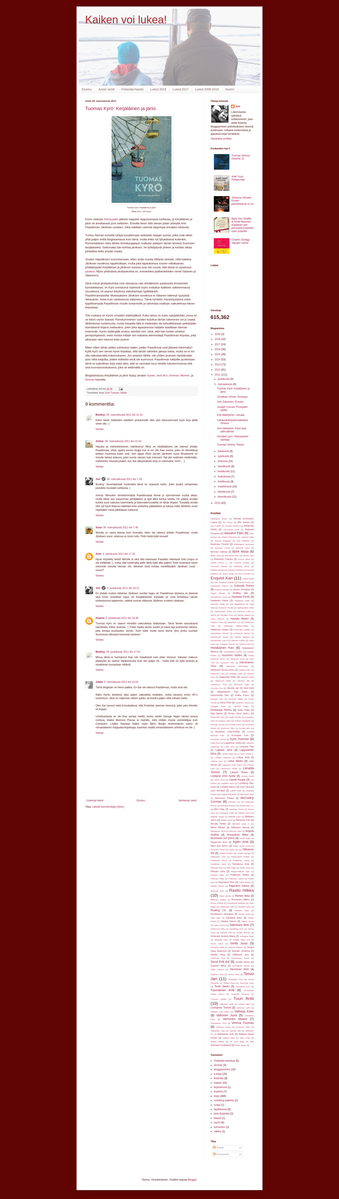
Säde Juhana (217, 969)
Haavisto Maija (218, 604)
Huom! (229, 89)
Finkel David (248, 579)
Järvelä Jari (233, 688)
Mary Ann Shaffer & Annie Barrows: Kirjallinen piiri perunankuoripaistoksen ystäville (243, 225)
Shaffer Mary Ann (241, 940)
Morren (185, 375)
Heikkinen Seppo (220, 629)
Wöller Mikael (217, 1041)
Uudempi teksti (94, 800)
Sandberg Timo (236, 929)
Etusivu (87, 89)
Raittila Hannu (217, 886)
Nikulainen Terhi (218, 831)
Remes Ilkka (242, 895)
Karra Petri (225, 702)
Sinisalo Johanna (241, 951)
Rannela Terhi (217, 891)
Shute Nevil (217, 943)
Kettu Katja (244, 710)
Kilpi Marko (217, 713)
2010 (218, 502)
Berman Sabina (219, 551)
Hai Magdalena (237, 604)
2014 (218, 359)
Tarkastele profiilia (221, 138)
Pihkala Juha (218, 871)
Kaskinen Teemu (243, 702)
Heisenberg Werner (220, 633)
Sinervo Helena (235, 947)
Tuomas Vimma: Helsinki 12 (241, 157)
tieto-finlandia (221, 1113)
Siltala (123, 392)
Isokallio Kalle (235, 673)
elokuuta (223, 461)
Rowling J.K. (219, 910)
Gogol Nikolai (218, 593)
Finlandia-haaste (132, 89)
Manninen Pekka (224, 798)
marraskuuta (225, 384)
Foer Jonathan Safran (224, 582)
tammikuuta (225, 496)
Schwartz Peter (247, 936)
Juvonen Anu (217, 688)
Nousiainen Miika (237, 834)
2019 (218, 334)
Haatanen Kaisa (219, 600)
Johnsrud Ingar (241, 684)
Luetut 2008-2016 (207, 89)
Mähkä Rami (244, 813)
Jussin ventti (106, 89)
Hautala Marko (239, 618)
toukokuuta (224, 476)
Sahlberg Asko (234, 917)
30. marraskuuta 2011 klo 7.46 (120, 527)
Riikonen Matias (218, 899)
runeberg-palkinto (224, 1100)
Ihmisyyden (111, 219)
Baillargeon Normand (244, 544)
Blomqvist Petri (232, 555)
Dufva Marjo (228, 574)
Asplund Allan (247, 537)
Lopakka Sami (227, 783)
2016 (218, 349)
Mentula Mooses (228, 805)
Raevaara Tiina (227, 882)
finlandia (219, 1078)
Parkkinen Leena (241, 860)
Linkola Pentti (247, 776)
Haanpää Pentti (241, 596)
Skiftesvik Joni (240, 954)
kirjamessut (220, 1087)
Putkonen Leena (236, 878)
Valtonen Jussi (226, 1015)
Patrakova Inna (240, 864)
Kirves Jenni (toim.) (239, 713)
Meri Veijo (219, 809)
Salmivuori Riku (218, 929)
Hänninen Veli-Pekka (237, 666)
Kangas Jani (217, 699)
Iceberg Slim (244, 670)
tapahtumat (220, 1109)
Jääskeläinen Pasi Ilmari (232, 691)
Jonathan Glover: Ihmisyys (232, 396)
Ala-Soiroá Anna (231, 529)
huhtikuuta (224, 481)
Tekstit (218, 1147)
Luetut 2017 (181, 89)
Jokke (99, 681)
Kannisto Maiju (235, 699)
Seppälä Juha (221, 940)
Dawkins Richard (235, 570)
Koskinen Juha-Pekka (227, 731)
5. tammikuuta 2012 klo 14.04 (121, 681)
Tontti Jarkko (222, 986)
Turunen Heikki (218, 999)
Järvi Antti (248, 688)
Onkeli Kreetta (226, 853)
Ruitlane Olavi (242, 910)
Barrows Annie (222, 548)
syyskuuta (224, 456)
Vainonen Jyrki (243, 1008)
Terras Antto (233, 974)
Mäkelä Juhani (217, 816)
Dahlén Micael (217, 570)
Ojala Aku (233, 849)
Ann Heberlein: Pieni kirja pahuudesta (231, 430)
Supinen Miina (218, 965)
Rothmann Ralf (227, 907)
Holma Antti (244, 644)
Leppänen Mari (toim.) (232, 765)
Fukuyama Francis (220, 586)
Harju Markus (217, 619)
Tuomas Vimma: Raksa (230, 444)
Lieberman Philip (229, 768)
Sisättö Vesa (218, 954)
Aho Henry (227, 522)
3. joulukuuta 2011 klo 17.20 (119, 553)
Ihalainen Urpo (218, 673)
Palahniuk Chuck (219, 860)
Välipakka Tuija (218, 1031)
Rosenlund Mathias (236, 903)
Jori (98, 479)
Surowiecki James (241, 966)
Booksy (100, 414)
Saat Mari (215, 918)
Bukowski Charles (223, 559)
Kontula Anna (235, 724)
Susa (99, 527)
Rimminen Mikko (241, 899)
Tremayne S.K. (243, 986)
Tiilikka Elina (229, 983)
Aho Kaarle (216, 526)
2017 (218, 344)
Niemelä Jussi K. (241, 824)
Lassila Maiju (227, 754)
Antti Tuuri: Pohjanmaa (238, 178)
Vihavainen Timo (219, 1023)
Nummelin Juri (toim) (223, 838)
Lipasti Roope (237, 779)
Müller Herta (226, 820)
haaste (218, 1082)
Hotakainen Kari (222, 647)
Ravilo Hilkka (241, 890)
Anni (98, 553)
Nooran (89, 379)
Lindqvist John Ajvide (223, 776)
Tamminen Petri (239, 969)
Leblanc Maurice (223, 757)
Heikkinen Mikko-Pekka (236, 626)
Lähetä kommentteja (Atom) (108, 806)
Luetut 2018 (158, 89)
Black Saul (216, 555)
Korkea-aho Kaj (246, 728)
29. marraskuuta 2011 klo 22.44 (123, 441)
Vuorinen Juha (243, 1027)
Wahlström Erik (225, 1034)
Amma (100, 441)
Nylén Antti (240, 842)
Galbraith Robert (244, 585)
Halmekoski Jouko (223, 611)
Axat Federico (243, 541)
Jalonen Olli (243, 681)
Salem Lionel (247, 921)
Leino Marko (235, 761)
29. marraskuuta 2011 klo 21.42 (124, 414)
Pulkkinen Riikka (239, 875)
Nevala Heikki (218, 823)
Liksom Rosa (239, 772)
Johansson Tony (219, 684)
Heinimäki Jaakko (242, 629)
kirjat (101, 392)
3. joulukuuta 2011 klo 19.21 (123, 588)
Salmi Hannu (220, 925)
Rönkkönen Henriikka (222, 914)
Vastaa (99, 429)
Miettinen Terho (236, 809)
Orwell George (244, 853)
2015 (218, 354)
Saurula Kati (226, 932)
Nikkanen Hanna (240, 827)
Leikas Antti (243, 757)
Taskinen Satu (217, 974)
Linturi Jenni (219, 780)
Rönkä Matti (244, 914)
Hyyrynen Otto (227, 662)
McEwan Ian (234, 802)
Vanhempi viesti (187, 800)
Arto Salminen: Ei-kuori (230, 401)
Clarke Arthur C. (219, 562)
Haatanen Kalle (241, 600)
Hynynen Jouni (237, 659)
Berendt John (242, 548)
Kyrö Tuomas (112, 392)
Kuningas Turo (240, 735)
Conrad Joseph (241, 562)
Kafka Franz (242, 695)
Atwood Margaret (222, 541)
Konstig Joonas (218, 724)
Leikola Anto (217, 761)
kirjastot (218, 1091)
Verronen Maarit (235, 1019)
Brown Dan (248, 555)
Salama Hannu (228, 921)
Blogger (192, 1179)
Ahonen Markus (232, 526)
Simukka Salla (217, 947)
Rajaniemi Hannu (239, 885)
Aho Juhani (244, 522)
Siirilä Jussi (238, 943)
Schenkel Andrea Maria (223, 936)
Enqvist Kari (222, 578)
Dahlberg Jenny (241, 566)
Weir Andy (245, 1038)
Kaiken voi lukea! (126, 20)
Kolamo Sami (225, 721)
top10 (217, 1122)
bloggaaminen (222, 1069)
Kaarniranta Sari (220, 695)
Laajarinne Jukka (232, 743)
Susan (151, 375)
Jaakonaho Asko (227, 677)
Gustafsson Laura (219, 597)
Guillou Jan (240, 593)
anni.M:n (162, 375)
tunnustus (219, 1127)
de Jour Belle (237, 1041)
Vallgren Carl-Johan (220, 1011)
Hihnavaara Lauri (219, 640)
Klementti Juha (217, 717)
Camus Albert (244, 559)
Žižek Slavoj (240, 1045)
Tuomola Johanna (240, 994)
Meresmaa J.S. (247, 805)
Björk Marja (240, 551)
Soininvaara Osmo (240, 958)
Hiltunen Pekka (238, 640)
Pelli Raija (231, 868)
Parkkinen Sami (218, 864)
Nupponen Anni (219, 842)
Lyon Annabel (218, 790)
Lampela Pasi (246, 746)
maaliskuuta (225, 486)
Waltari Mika (229, 1038)
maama (100, 618)
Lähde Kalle (235, 790)
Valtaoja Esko (244, 1011)
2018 (218, 339)
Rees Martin (225, 896)
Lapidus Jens (224, 750)
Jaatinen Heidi (247, 677)
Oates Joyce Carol (241, 846)
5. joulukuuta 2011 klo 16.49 (122, 618)
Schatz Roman (243, 932)
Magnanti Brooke (229, 794)
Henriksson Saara (219, 637)
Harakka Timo (226, 615)
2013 (218, 364)
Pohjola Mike (217, 875)
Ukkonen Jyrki (226, 1004)
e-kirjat (218, 1073)
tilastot (217, 1118)
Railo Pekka (244, 882)
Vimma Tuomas (243, 1023)
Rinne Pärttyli (217, 903)
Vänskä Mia (235, 1031)
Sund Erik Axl (220, 961)
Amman (174, 375)
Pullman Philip (217, 878)
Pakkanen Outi (218, 857)
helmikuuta (224, 491)
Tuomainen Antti (223, 990)
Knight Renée (235, 717)
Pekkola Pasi (217, 868)
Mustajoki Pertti (226, 813)
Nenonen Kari (243, 820)
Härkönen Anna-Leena (222, 670)
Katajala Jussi (218, 706)
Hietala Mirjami (242, 637)
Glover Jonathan (241, 589)
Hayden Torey (217, 622)
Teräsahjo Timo (235, 979)
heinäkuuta (224, 466)
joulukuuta (224, 379)
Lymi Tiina (245, 787)
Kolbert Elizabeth (243, 721)
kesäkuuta (224, 471)
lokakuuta (224, 451)
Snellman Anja (218, 958)
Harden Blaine (244, 615)
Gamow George (221, 589)
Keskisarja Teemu (221, 709)
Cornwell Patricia (219, 566)
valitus (217, 1131)
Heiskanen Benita (241, 633)
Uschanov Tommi (221, 1007)
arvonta (218, 1065)
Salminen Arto (239, 925)
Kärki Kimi (215, 743)
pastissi (90, 271)
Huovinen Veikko (232, 655)
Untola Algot (244, 1004)
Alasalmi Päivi (234, 533)
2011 (218, 374)
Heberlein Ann (234, 622)
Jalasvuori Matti (223, 681)
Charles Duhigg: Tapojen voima (241, 241)
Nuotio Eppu (245, 838)
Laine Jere (229, 746)
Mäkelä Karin (235, 816)
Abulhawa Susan (219, 518)
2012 (218, 369)
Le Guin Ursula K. (245, 754)
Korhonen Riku (228, 728)
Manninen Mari (247, 794)
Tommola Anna (247, 983)
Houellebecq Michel (233, 652)
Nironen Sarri (235, 831)
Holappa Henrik (227, 644)
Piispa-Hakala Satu (240, 871)
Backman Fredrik (220, 544)
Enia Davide (244, 574)
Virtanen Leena (223, 1027)
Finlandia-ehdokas (224, 1060)
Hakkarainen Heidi (245, 608)
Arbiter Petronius (229, 537)
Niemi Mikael (218, 827)
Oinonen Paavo (218, 849)
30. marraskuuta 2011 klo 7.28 (124, 479)
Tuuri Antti (243, 998)
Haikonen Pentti (225, 608)
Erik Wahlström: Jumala (230, 414)
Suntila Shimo (242, 962)
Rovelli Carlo (244, 907)
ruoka (217, 1104)
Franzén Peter (244, 582)
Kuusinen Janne (218, 739)
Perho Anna (245, 868)
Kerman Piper (241, 706)
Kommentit (221, 1154)
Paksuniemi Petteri (240, 857)
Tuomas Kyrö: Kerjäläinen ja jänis (120, 108)
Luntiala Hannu (228, 787)
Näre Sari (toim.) (219, 845)
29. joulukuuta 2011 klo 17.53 (123, 651)
